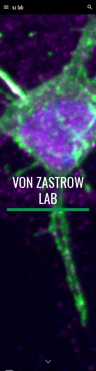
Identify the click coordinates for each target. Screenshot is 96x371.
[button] (6, 7)
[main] (48, 192)
